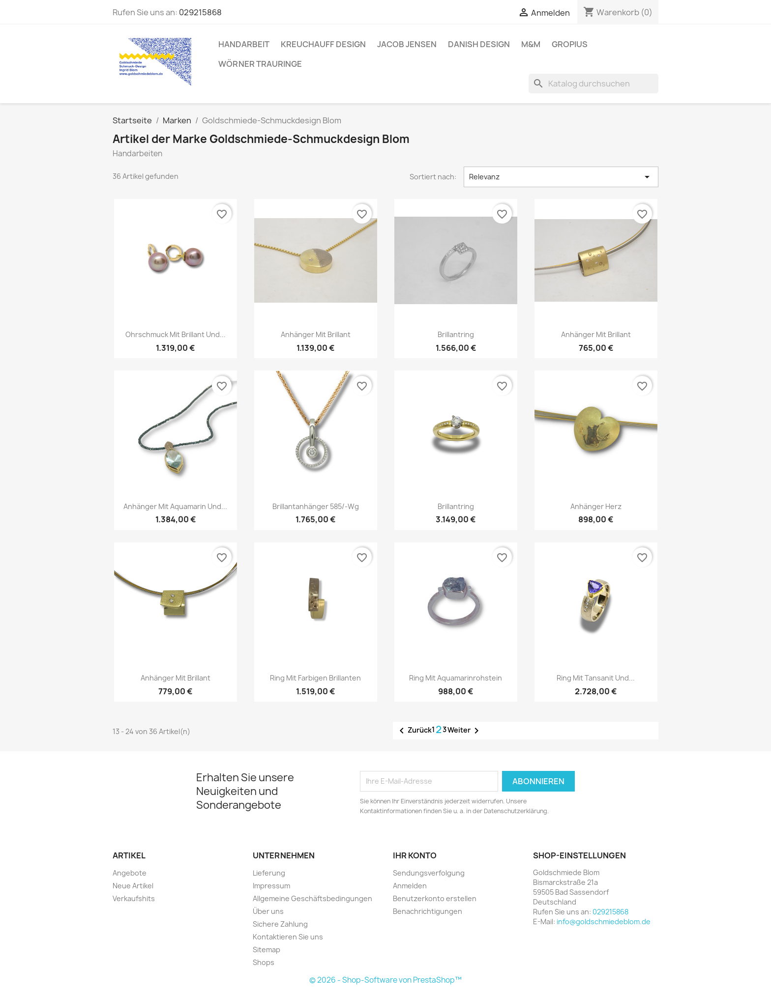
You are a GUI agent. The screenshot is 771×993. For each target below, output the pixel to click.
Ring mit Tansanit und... (596, 677)
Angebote (130, 873)
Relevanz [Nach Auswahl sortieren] (561, 177)
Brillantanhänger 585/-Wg (315, 506)
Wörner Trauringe (260, 63)
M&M (530, 44)
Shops (263, 962)
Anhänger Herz (596, 506)
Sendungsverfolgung (429, 873)
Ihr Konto (415, 855)
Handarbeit (243, 44)
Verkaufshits (134, 898)
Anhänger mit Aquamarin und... (175, 506)
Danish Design (479, 44)
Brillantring (456, 334)
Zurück (414, 731)
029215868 (200, 12)
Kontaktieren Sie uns (288, 936)
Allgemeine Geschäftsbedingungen (312, 898)
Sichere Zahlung (280, 924)
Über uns (268, 911)
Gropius (570, 44)
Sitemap (266, 949)
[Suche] (593, 83)
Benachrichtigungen (427, 911)
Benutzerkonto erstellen (434, 898)
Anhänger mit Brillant (316, 334)
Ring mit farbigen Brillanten (315, 677)
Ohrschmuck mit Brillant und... (175, 334)
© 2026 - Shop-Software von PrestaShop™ (385, 980)
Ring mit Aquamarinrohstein (455, 677)
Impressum (271, 885)
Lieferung (269, 873)
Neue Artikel (133, 885)
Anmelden (410, 885)
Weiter (464, 731)
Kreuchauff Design (323, 44)
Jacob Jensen (407, 44)
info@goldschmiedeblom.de (604, 921)
